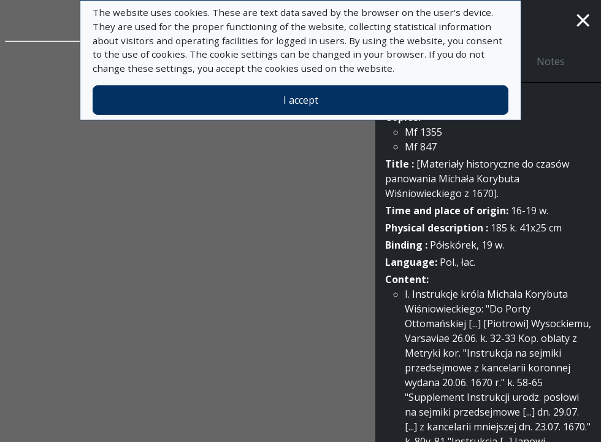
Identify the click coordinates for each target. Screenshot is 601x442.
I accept (300, 100)
